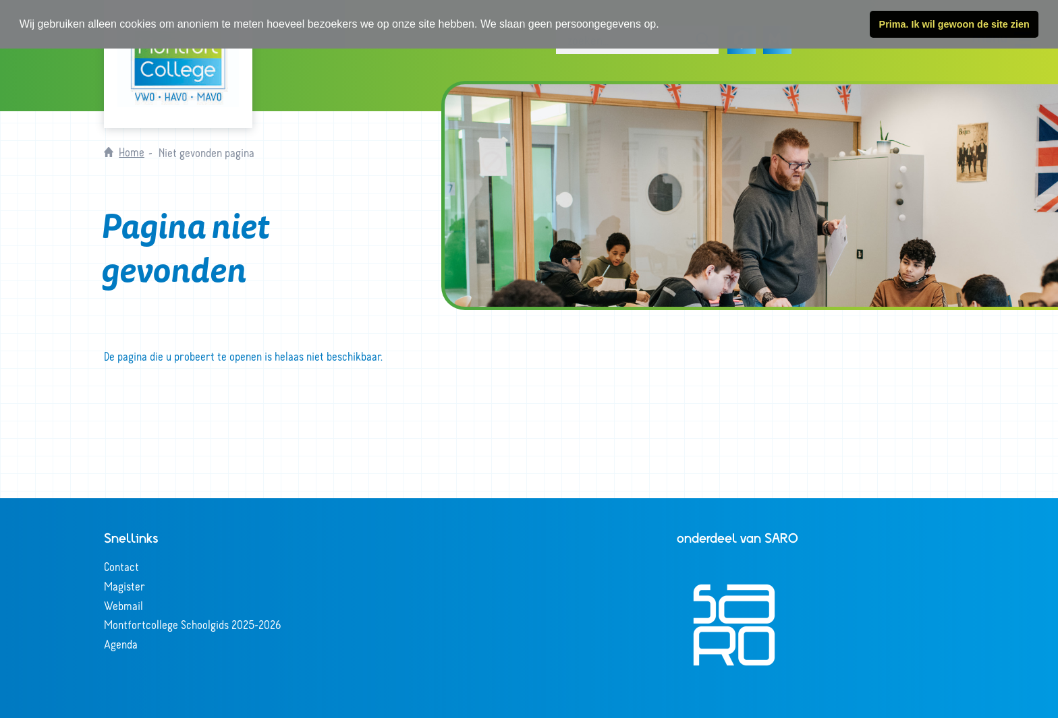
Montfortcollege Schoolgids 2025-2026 (192, 624)
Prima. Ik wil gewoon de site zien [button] (954, 24)
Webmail (123, 605)
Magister (124, 585)
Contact (121, 566)
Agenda (121, 643)
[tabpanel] (751, 195)
